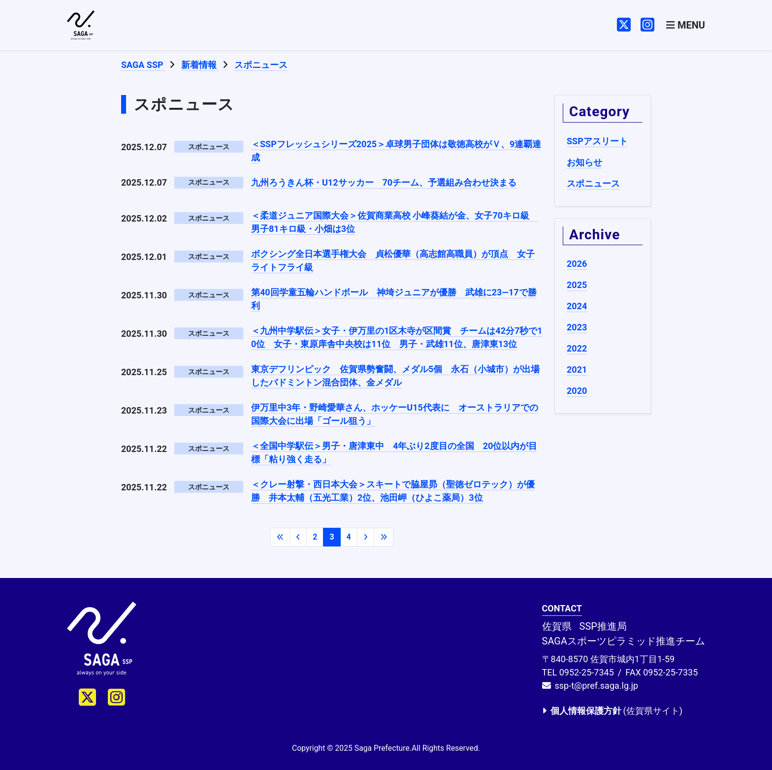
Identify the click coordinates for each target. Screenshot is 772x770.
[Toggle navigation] (685, 25)
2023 (577, 327)
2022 (577, 348)
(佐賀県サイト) (612, 711)
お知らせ (584, 162)
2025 (577, 285)
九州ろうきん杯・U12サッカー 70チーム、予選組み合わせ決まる (383, 182)
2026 (577, 263)
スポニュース (593, 183)
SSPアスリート (597, 141)
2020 (577, 390)
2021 (577, 369)
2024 (577, 306)
